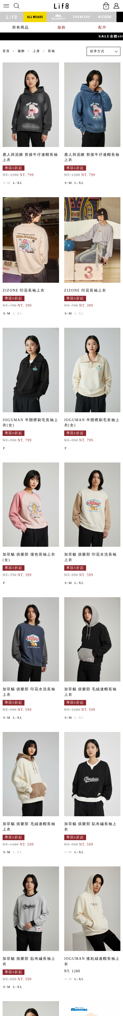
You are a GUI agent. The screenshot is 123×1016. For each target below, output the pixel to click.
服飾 (61, 27)
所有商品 (20, 27)
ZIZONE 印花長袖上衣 (24, 290)
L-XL (18, 183)
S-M (7, 183)
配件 (102, 27)
